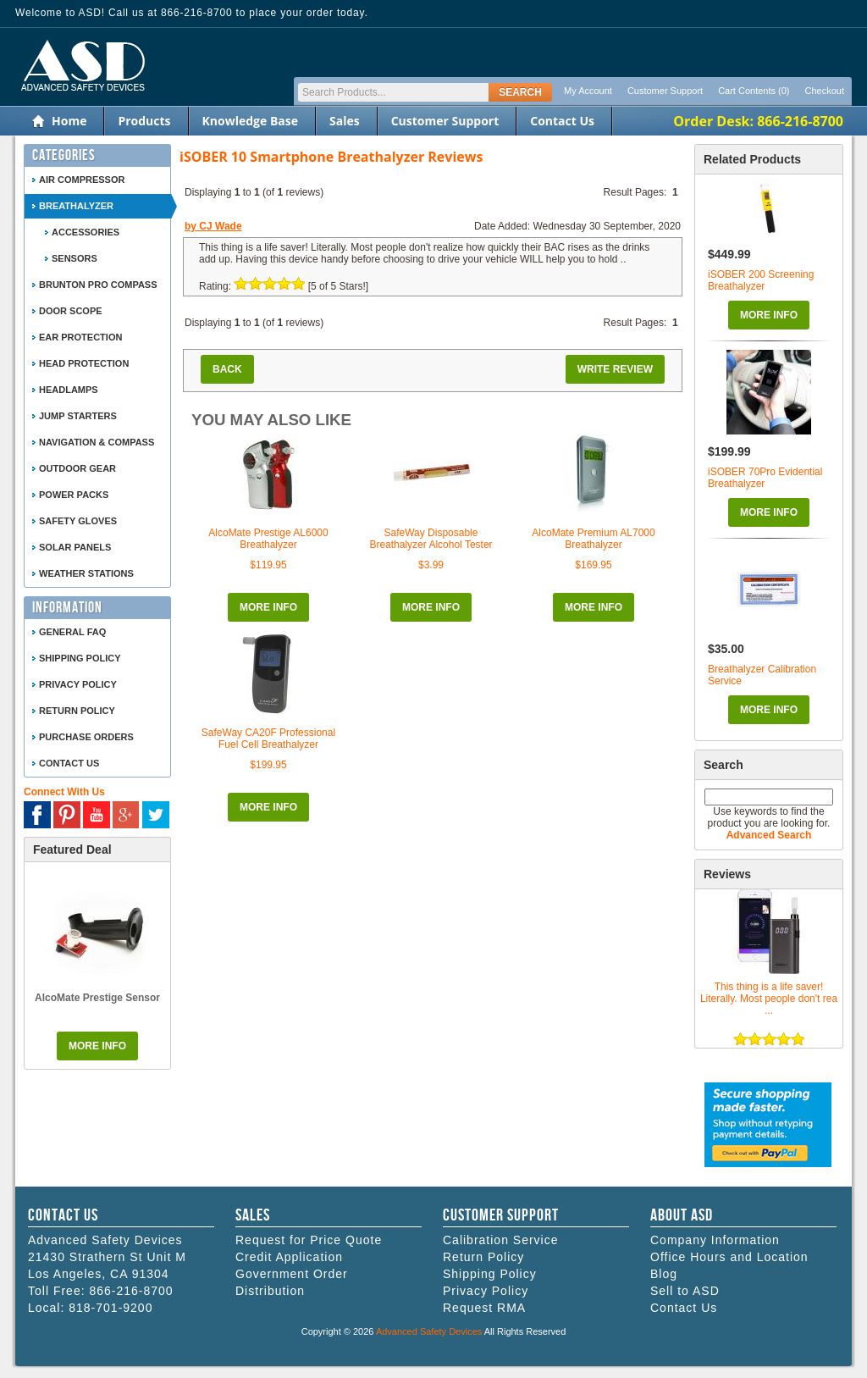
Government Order (291, 1274)
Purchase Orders (86, 737)
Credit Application (289, 1257)
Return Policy (77, 711)
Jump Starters (78, 416)
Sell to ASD (685, 1291)
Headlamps (68, 390)
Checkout (824, 91)
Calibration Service (501, 1240)
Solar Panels (75, 547)
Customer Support (665, 91)
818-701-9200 (110, 1307)
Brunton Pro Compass (98, 284)
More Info (769, 315)
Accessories (85, 232)
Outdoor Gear (77, 468)
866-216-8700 (131, 1291)
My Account (588, 91)
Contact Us (562, 121)
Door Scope (70, 311)
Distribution (270, 1291)
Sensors (74, 258)
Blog (663, 1274)
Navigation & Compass (96, 442)
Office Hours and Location (729, 1257)
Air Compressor (81, 179)
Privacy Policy (78, 684)
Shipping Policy (80, 658)
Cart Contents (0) (753, 91)
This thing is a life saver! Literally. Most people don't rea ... (768, 998)
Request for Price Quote (308, 1240)
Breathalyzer (76, 206)
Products (144, 121)
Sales (344, 121)
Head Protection (84, 363)
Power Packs (73, 495)
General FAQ (72, 632)
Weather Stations (86, 573)
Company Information (715, 1240)
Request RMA (484, 1307)
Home (69, 121)
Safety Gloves (78, 521)
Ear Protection (80, 337)
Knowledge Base (250, 121)
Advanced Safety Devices (429, 1331)
